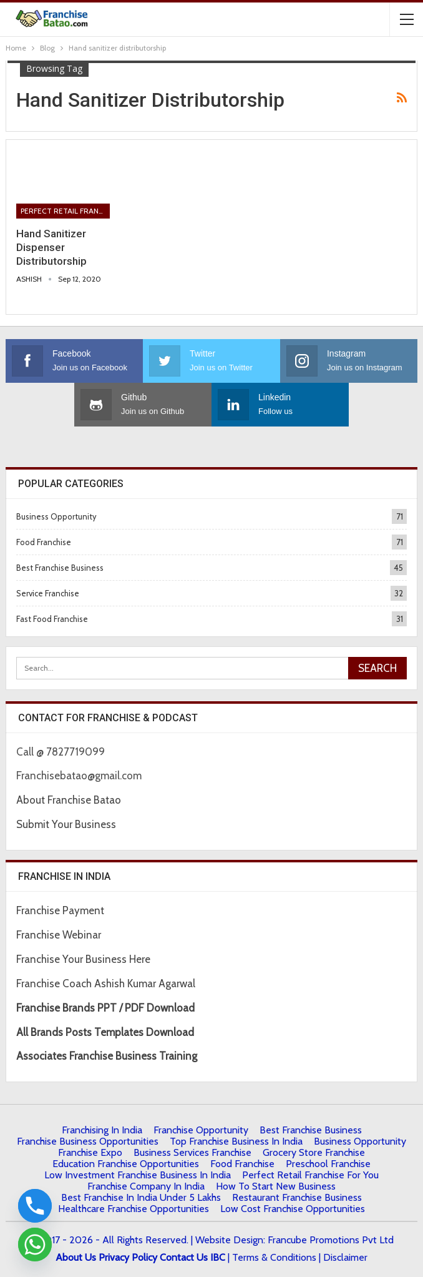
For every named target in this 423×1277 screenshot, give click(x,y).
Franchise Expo (90, 1152)
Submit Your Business (66, 824)
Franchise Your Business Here (84, 959)
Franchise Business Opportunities (87, 1141)
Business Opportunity (56, 516)
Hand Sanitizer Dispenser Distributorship (51, 247)
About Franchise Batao (68, 800)
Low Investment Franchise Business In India (137, 1175)
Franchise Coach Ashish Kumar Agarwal (105, 983)
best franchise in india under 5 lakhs (141, 1197)
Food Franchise (43, 542)
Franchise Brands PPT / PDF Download (105, 1008)
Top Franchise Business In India (236, 1141)
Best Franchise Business (60, 568)
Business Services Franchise (192, 1152)
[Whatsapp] (35, 1244)
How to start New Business (276, 1186)
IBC (217, 1257)
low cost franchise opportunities (292, 1209)
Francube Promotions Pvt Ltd (331, 1240)
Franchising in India (102, 1130)
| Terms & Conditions (272, 1257)
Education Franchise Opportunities (125, 1164)
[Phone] (35, 1206)
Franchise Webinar (58, 935)
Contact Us (184, 1257)
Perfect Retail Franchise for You (65, 210)
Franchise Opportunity (200, 1130)
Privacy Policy (128, 1257)
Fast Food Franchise (52, 619)
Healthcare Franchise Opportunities (133, 1209)
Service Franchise (47, 593)
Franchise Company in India (146, 1186)
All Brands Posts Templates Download (105, 1032)
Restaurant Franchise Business (297, 1197)
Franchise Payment (60, 910)
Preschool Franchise (328, 1164)
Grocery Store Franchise (314, 1152)
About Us (76, 1257)
